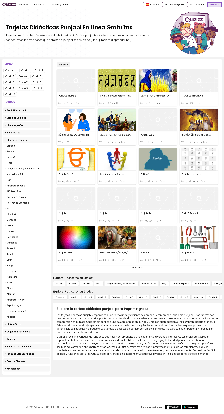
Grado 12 (10, 94)
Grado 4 (23, 76)
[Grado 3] (102, 297)
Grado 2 (38, 70)
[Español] (59, 283)
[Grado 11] (212, 297)
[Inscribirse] (214, 4)
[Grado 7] (157, 297)
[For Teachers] (40, 4)
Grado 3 (9, 76)
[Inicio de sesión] (196, 4)
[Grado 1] (75, 297)
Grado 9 (9, 88)
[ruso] (98, 283)
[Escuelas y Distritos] (60, 4)
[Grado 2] (88, 297)
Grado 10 (24, 88)
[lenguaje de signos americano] (122, 283)
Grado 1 (25, 70)
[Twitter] (47, 407)
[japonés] (86, 283)
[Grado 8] (170, 297)
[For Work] (23, 4)
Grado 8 (36, 82)
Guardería (10, 70)
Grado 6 (9, 82)
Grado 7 (23, 82)
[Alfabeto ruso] (201, 283)
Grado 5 (36, 76)
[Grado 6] (143, 297)
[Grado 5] (129, 297)
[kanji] (164, 283)
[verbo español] (149, 283)
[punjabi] (63, 64)
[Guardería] (60, 297)
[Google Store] (190, 407)
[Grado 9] (184, 297)
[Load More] (137, 267)
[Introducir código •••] (174, 4)
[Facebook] (52, 407)
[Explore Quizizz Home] (9, 4)
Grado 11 (38, 88)
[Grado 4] (115, 297)
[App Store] (173, 407)
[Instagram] (57, 407)
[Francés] (73, 283)
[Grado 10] (198, 297)
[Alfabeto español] (180, 283)
